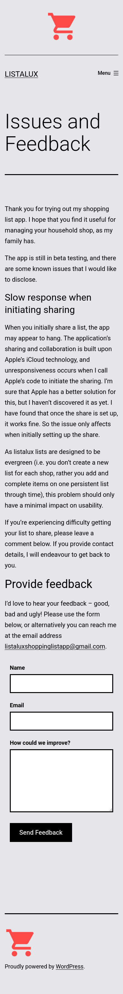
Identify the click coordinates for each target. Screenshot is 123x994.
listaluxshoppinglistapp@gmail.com (55, 646)
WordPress (69, 966)
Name (17, 667)
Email (17, 705)
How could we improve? (40, 742)
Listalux (21, 74)
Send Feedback (41, 832)
